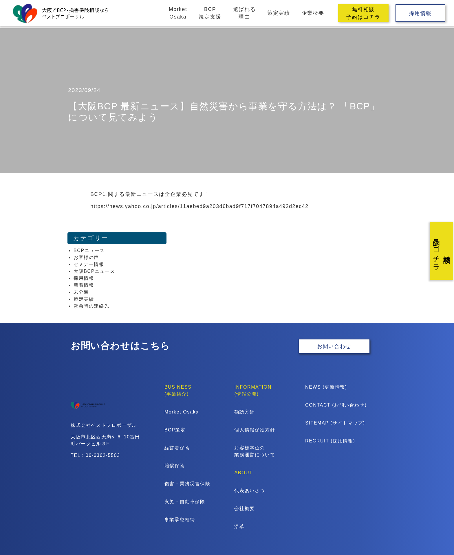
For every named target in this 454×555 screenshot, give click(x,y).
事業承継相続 (179, 519)
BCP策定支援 (210, 13)
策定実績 (278, 13)
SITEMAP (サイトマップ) (329, 422)
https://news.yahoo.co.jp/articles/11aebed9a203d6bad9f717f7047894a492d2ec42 (199, 206)
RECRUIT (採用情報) (329, 440)
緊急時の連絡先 (91, 306)
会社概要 (244, 508)
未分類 (81, 292)
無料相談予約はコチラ (363, 13)
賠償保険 (174, 465)
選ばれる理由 (244, 13)
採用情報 (420, 13)
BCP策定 (175, 429)
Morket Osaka (181, 411)
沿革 (239, 526)
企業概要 (313, 13)
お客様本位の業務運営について (254, 451)
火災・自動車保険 (184, 501)
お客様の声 (86, 257)
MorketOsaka (178, 13)
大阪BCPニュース (94, 271)
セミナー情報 (89, 264)
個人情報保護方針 (254, 429)
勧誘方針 (244, 411)
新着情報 (84, 285)
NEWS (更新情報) (326, 387)
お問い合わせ (334, 347)
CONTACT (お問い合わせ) (329, 405)
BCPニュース (89, 250)
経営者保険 (177, 447)
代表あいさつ (249, 490)
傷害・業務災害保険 (187, 483)
